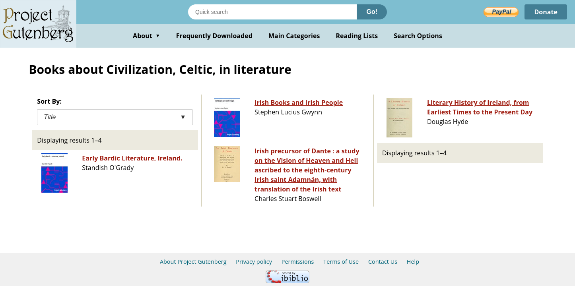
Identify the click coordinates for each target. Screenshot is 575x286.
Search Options (418, 35)
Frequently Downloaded (214, 35)
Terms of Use (341, 261)
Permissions (298, 261)
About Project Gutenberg (193, 261)
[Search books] (272, 11)
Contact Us (382, 261)
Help (413, 261)
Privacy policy (254, 261)
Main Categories (294, 35)
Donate (546, 12)
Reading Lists (357, 35)
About (146, 36)
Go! (371, 11)
